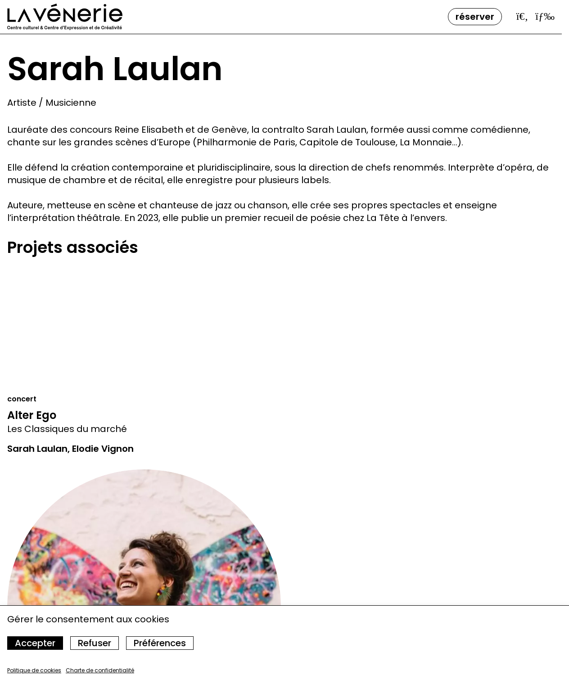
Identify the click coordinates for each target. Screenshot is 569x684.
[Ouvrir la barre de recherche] (522, 16)
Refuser (94, 643)
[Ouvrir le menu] (545, 16)
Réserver (475, 16)
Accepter (35, 643)
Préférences (160, 643)
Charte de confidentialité (100, 670)
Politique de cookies (34, 670)
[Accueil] (64, 17)
